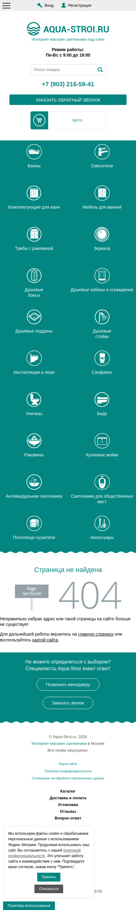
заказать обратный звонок (68, 100)
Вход (49, 5)
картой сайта (45, 639)
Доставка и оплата (68, 798)
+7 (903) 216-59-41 (68, 84)
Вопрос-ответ (68, 818)
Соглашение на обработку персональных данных (68, 778)
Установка (68, 804)
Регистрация (79, 5)
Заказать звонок (68, 702)
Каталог (68, 791)
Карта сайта (68, 764)
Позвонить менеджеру (68, 684)
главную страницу (96, 634)
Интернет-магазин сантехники (59, 743)
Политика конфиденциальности (68, 771)
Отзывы (68, 811)
